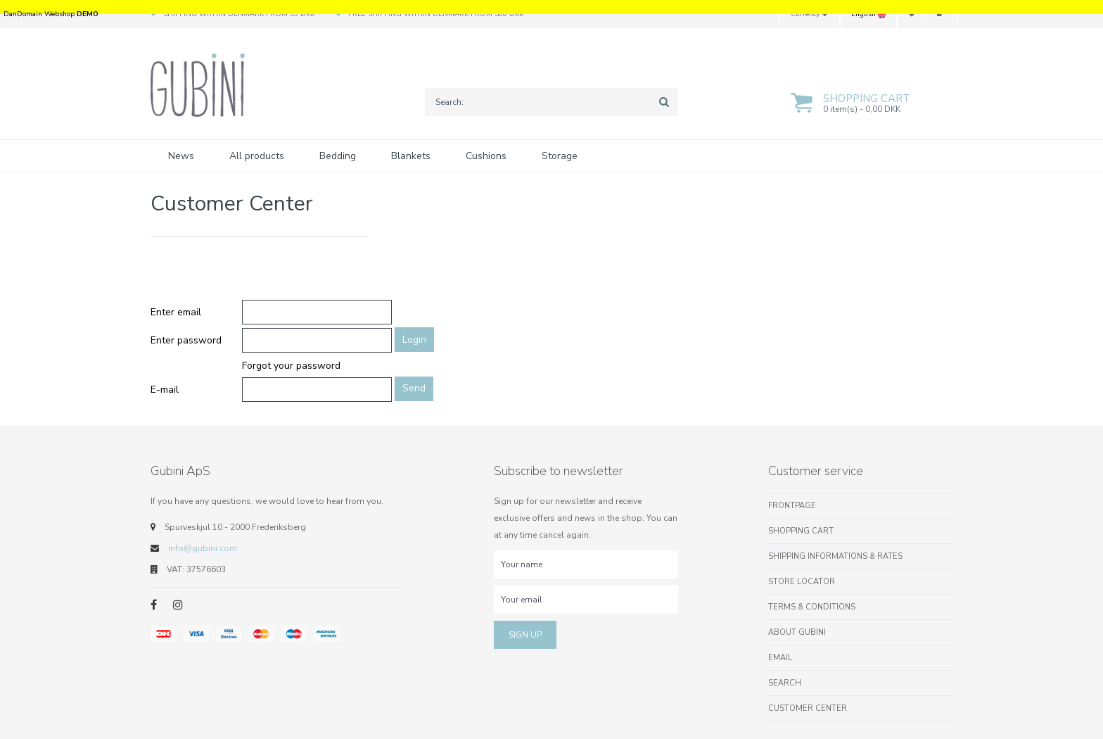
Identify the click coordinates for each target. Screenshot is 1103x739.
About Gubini (797, 632)
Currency (810, 14)
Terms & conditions (811, 607)
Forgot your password (291, 365)
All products (256, 156)
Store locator (801, 581)
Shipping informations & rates (835, 556)
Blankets (411, 156)
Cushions (486, 156)
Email (780, 657)
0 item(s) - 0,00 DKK (861, 109)
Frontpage (792, 505)
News (181, 156)
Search (784, 683)
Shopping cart (866, 98)
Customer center (807, 708)
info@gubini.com (202, 548)
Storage (560, 156)
